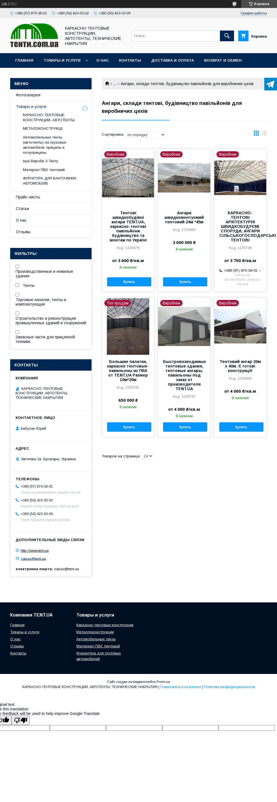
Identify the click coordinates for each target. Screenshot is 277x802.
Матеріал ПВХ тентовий (44, 170)
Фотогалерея (28, 95)
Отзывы (23, 232)
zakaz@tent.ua (33, 558)
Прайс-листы (28, 197)
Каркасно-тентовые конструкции (104, 625)
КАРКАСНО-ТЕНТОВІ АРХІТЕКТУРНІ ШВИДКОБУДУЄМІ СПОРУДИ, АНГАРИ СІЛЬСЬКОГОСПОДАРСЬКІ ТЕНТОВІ (240, 226)
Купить (129, 282)
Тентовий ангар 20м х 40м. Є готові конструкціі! (240, 366)
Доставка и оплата (172, 60)
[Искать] (227, 36)
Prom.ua (163, 682)
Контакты (130, 60)
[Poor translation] (21, 720)
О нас (102, 60)
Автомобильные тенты (96, 639)
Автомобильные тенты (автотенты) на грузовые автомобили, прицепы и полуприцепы (44, 145)
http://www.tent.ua (35, 550)
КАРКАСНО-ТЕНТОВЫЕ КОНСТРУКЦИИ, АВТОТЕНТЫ (49, 117)
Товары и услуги (62, 60)
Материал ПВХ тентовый (98, 646)
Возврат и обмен (223, 60)
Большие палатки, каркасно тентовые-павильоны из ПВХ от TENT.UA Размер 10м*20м (128, 370)
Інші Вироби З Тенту (40, 161)
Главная (24, 60)
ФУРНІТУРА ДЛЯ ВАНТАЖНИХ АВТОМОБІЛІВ (50, 180)
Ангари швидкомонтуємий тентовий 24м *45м (184, 217)
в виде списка (264, 135)
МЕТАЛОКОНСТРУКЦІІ (42, 128)
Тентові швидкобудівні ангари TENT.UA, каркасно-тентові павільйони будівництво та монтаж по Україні (128, 226)
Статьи (22, 208)
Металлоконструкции (95, 632)
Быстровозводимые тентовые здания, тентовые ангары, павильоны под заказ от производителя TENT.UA (184, 375)
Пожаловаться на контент (180, 687)
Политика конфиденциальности (229, 687)
